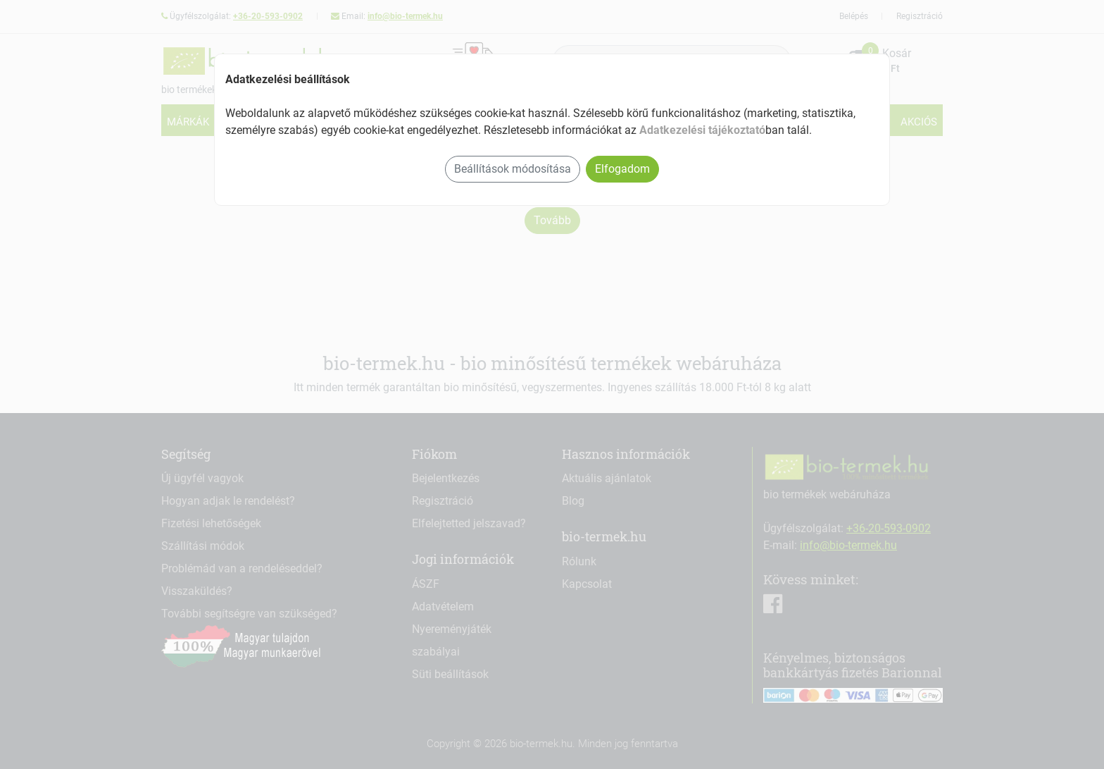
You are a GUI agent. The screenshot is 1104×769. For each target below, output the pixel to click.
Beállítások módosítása (512, 169)
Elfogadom (622, 169)
